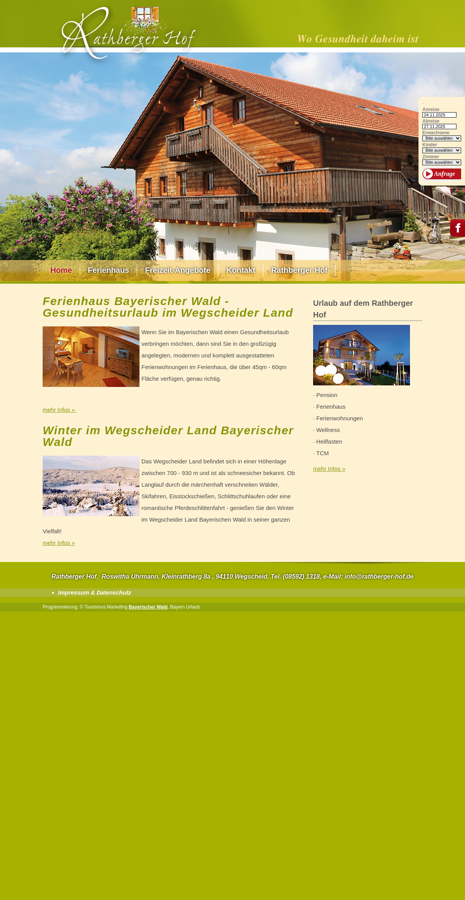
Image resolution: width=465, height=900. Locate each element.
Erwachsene (436, 132)
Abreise (430, 121)
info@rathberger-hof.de (378, 576)
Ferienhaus (108, 270)
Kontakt (240, 270)
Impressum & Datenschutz (94, 592)
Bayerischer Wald (148, 607)
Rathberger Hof (299, 270)
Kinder (429, 144)
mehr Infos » (60, 409)
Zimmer (430, 157)
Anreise (430, 109)
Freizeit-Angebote (177, 270)
